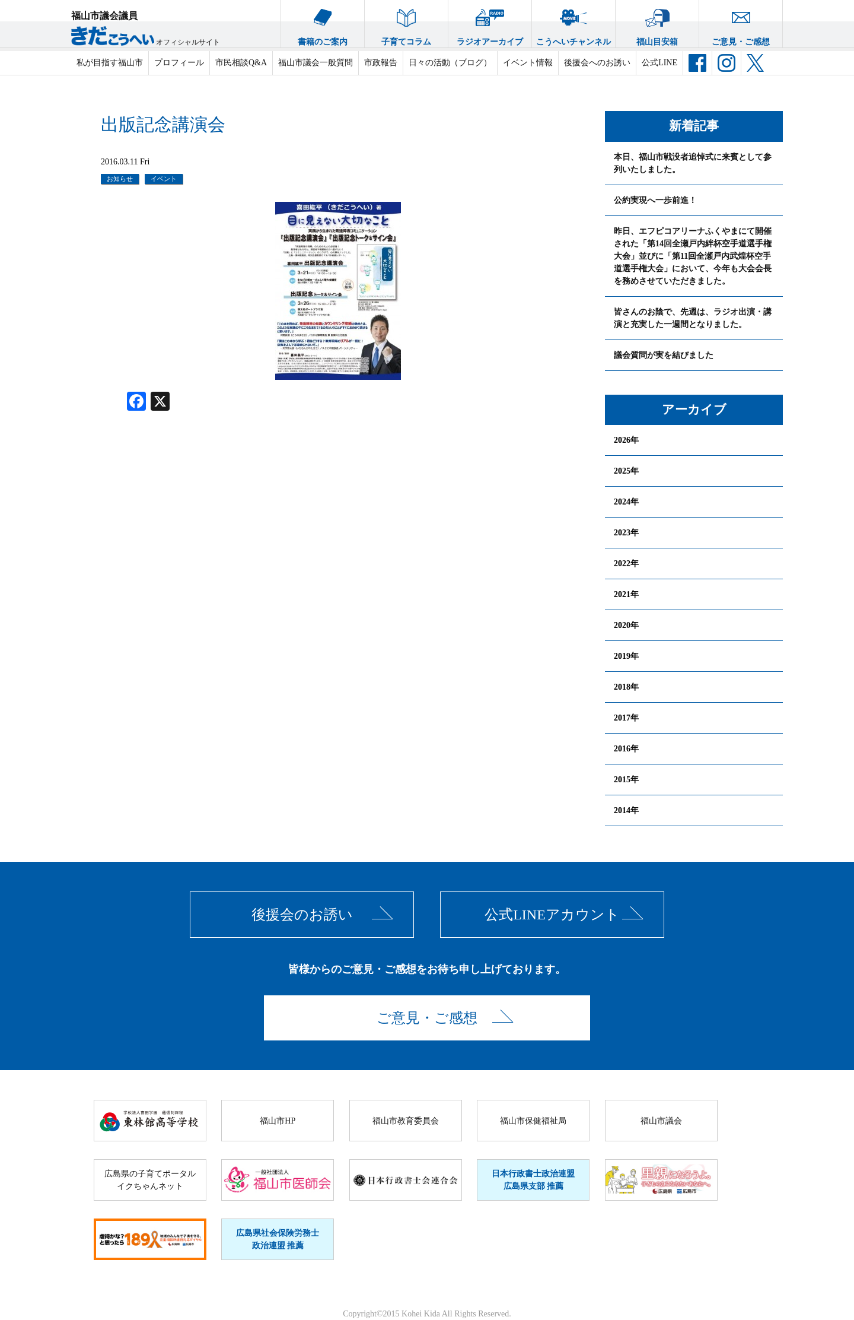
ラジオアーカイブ (490, 23)
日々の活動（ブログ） (450, 62)
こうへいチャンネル (573, 23)
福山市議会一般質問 (315, 62)
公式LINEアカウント (552, 914)
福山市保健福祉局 (533, 1120)
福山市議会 (661, 1120)
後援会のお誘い (302, 914)
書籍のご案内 (323, 23)
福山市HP (277, 1120)
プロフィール (179, 62)
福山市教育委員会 (405, 1120)
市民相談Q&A (241, 62)
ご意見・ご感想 (741, 23)
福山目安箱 (657, 23)
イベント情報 (528, 62)
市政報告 (380, 62)
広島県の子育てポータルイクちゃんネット (150, 1180)
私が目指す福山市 (110, 62)
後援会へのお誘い (597, 62)
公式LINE (659, 62)
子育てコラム (406, 23)
